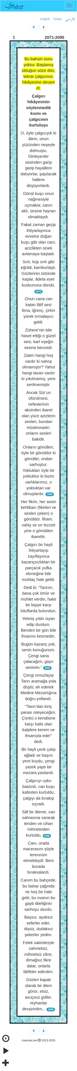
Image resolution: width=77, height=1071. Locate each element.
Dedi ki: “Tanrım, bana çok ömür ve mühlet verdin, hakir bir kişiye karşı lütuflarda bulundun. (38, 599)
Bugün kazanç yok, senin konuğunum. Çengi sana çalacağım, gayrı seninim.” (38, 656)
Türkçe (57, 19)
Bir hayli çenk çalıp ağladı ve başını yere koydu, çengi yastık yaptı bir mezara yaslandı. (39, 761)
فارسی (70, 19)
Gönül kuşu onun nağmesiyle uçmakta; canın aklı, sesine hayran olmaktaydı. (39, 205)
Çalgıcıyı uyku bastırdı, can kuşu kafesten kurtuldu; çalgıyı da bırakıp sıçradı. (38, 792)
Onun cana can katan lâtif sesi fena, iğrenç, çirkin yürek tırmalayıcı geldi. (38, 310)
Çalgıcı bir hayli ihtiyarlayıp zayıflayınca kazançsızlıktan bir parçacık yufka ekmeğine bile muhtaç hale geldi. (38, 562)
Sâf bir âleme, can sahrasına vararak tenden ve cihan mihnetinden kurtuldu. (38, 823)
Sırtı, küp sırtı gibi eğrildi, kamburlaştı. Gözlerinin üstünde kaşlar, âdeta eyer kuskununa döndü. (38, 273)
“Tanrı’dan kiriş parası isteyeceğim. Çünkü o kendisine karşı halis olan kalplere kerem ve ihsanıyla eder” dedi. (38, 724)
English (45, 19)
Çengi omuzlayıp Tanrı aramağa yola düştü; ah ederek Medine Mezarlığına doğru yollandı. (38, 687)
